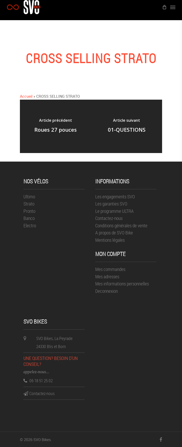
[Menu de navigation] (172, 7)
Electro (29, 225)
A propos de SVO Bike (114, 233)
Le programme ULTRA (114, 211)
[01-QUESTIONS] (126, 126)
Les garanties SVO (111, 204)
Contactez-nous (109, 218)
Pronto (29, 211)
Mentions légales (110, 240)
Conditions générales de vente (121, 225)
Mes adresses (107, 276)
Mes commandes (110, 269)
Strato (28, 204)
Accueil (26, 96)
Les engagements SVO (115, 197)
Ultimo (29, 197)
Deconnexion (106, 291)
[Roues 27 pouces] (55, 126)
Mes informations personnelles (122, 284)
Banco (29, 218)
